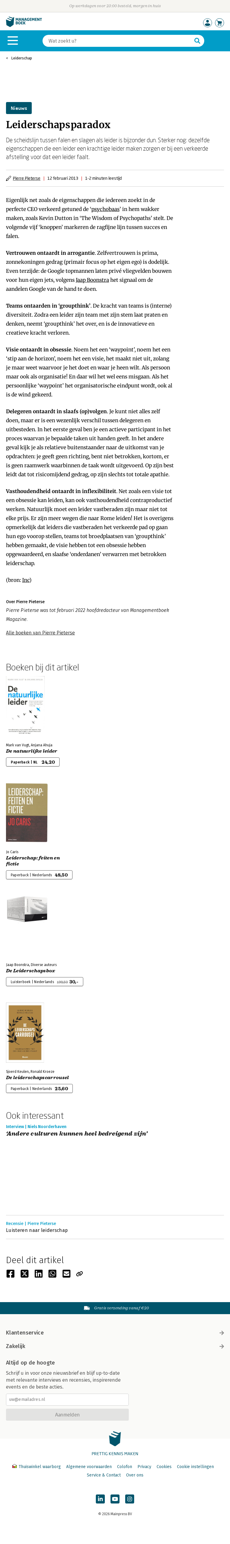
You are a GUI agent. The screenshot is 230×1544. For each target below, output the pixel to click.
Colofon (124, 1466)
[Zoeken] (117, 41)
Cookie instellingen (195, 1466)
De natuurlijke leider (32, 751)
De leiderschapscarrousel (37, 1078)
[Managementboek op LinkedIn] (100, 1498)
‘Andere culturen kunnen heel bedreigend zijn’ (76, 1133)
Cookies (164, 1466)
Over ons (134, 1475)
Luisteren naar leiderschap (37, 1230)
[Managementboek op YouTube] (115, 1498)
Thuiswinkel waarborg (37, 1466)
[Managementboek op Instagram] (129, 1498)
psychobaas (105, 209)
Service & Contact (104, 1475)
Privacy (144, 1466)
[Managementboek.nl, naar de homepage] (24, 25)
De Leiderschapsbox (30, 971)
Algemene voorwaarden (89, 1466)
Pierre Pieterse (26, 178)
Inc (25, 580)
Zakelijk (115, 1346)
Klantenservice (115, 1332)
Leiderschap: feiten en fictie (33, 861)
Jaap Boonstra (92, 280)
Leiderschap (21, 58)
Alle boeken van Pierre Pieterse (40, 633)
